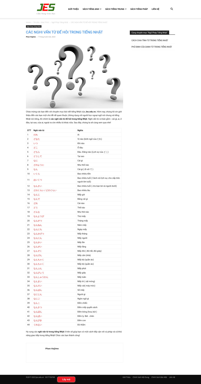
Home (28, 22)
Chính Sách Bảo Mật (159, 377)
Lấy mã (66, 379)
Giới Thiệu (73, 9)
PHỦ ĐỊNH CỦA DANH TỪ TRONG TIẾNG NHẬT (151, 47)
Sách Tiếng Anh (91, 9)
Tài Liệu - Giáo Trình (41, 22)
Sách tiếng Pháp (139, 9)
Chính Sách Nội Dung (141, 377)
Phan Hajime (31, 37)
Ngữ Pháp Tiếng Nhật (60, 22)
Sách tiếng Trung (114, 9)
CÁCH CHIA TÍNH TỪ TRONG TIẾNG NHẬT (149, 40)
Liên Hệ (155, 9)
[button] (171, 9)
